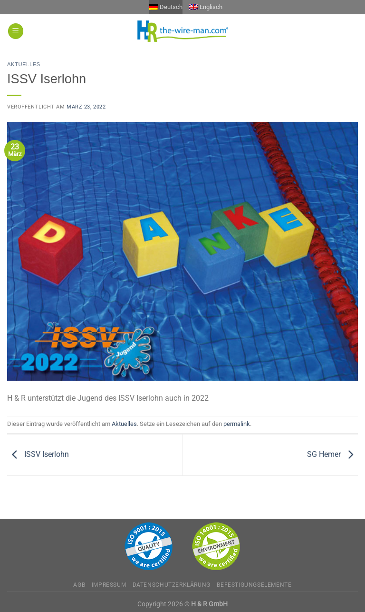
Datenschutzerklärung (172, 585)
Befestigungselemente (254, 585)
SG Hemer (332, 454)
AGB (79, 585)
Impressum (109, 585)
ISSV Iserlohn (38, 454)
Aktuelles (23, 64)
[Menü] (15, 31)
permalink (236, 423)
